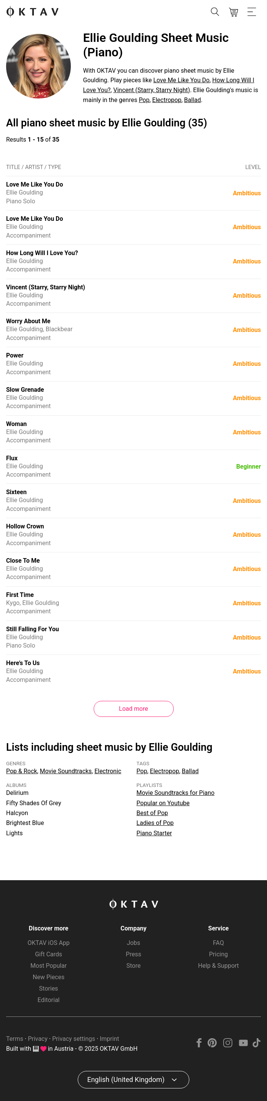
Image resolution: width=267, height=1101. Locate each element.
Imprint (109, 1038)
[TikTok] (256, 1045)
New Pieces (48, 977)
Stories (48, 988)
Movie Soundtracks (66, 771)
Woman (16, 424)
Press (133, 954)
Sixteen (16, 492)
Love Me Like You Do (181, 80)
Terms (14, 1038)
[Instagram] (228, 1045)
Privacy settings (73, 1038)
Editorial (49, 1000)
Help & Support (218, 965)
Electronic (108, 771)
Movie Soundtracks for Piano (175, 792)
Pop (144, 100)
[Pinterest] (212, 1045)
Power (15, 355)
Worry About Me (28, 321)
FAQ (218, 942)
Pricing (218, 954)
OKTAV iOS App (48, 942)
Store (133, 965)
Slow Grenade (25, 389)
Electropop (167, 100)
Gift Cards (48, 954)
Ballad (192, 100)
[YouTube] (243, 1045)
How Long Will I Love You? (42, 253)
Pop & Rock (21, 771)
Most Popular (48, 965)
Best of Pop (152, 813)
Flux (12, 458)
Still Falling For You (32, 629)
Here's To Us (23, 663)
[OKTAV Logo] (32, 12)
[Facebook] (199, 1045)
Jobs (133, 942)
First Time (20, 594)
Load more (133, 708)
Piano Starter (154, 833)
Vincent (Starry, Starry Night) (151, 90)
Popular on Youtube (162, 803)
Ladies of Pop (155, 823)
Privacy (38, 1038)
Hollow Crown (25, 526)
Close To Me (23, 560)
